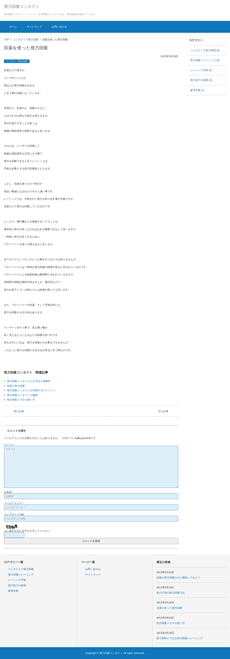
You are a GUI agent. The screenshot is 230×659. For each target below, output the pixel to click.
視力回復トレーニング (205, 60)
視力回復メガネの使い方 (21, 399)
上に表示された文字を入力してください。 (28, 530)
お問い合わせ (59, 26)
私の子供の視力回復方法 (171, 592)
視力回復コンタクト (21, 6)
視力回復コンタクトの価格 (22, 395)
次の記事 (163, 411)
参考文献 (197, 90)
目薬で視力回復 (16, 385)
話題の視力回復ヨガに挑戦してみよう (178, 577)
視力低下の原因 (201, 80)
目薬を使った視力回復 (169, 607)
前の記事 (19, 411)
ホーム (13, 26)
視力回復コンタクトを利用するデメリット (31, 390)
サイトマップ (34, 26)
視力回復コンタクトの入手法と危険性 (28, 381)
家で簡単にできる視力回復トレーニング (180, 638)
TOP (6, 39)
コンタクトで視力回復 (25, 39)
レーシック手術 (201, 70)
